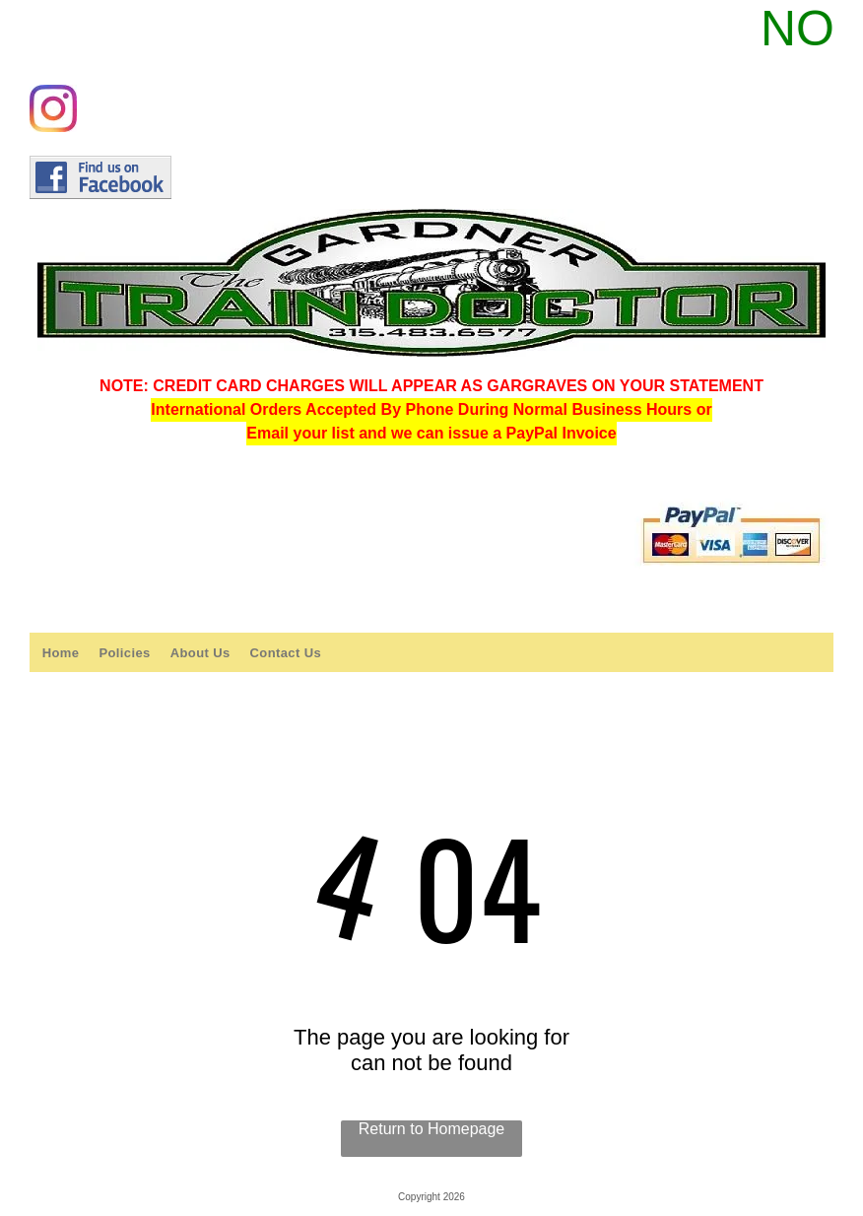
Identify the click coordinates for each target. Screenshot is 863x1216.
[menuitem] (61, 652)
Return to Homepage (432, 1128)
